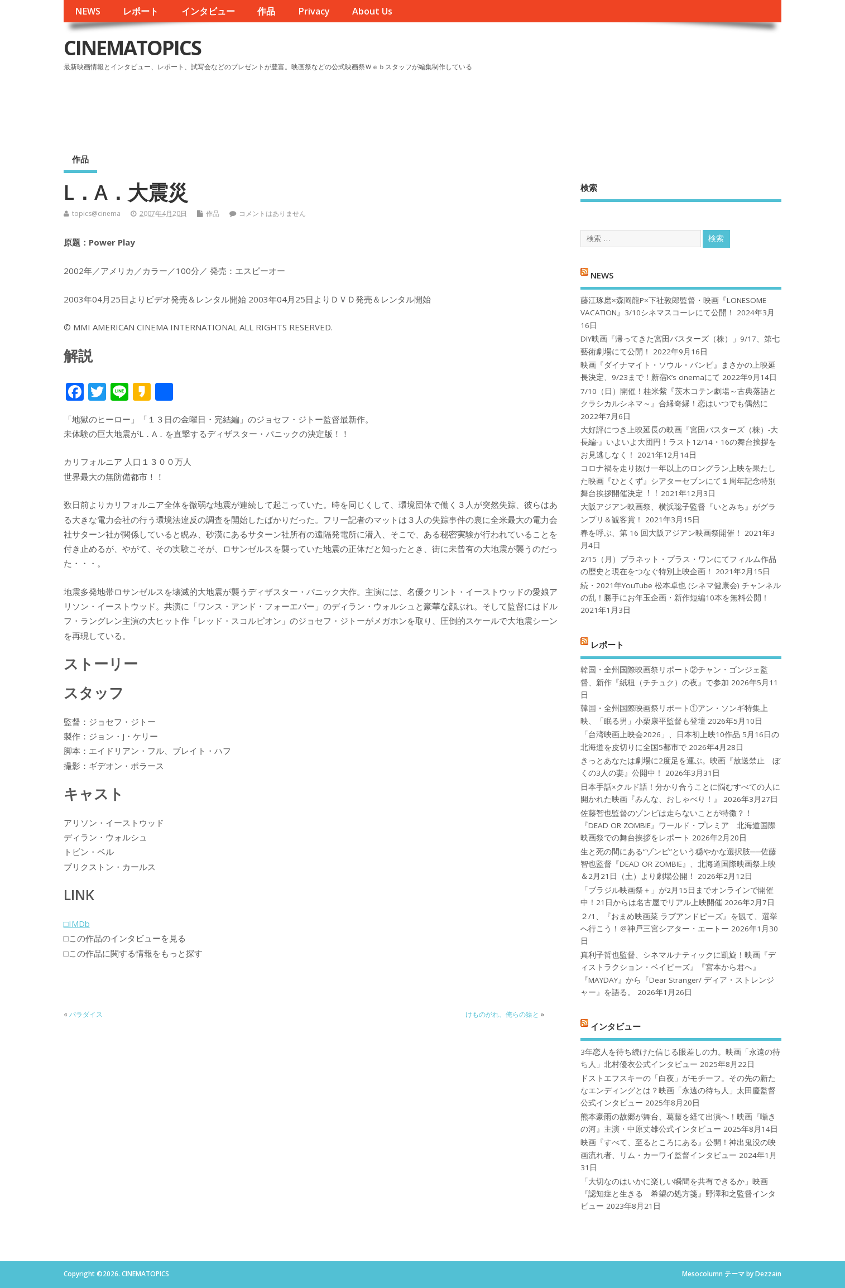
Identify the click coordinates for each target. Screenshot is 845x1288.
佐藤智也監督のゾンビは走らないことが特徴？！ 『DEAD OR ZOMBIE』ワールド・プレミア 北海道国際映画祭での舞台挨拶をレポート (678, 825)
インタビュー (208, 11)
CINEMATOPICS (132, 47)
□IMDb (77, 923)
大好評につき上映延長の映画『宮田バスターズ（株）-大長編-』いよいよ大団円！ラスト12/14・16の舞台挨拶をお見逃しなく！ (679, 442)
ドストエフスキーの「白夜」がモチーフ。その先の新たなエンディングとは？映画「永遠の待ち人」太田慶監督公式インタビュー (678, 1090)
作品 (266, 11)
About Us (372, 11)
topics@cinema (96, 213)
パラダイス (86, 1014)
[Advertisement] (569, 105)
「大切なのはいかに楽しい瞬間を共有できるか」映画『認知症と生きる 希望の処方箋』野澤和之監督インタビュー (678, 1194)
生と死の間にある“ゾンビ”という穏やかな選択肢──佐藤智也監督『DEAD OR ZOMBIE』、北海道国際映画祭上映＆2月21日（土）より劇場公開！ (678, 864)
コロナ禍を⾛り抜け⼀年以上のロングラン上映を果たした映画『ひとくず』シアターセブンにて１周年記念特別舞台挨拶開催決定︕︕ (678, 480)
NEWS (87, 11)
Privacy (314, 11)
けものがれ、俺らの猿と (502, 1014)
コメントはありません (272, 213)
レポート (141, 11)
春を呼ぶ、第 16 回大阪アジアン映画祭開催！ (661, 533)
